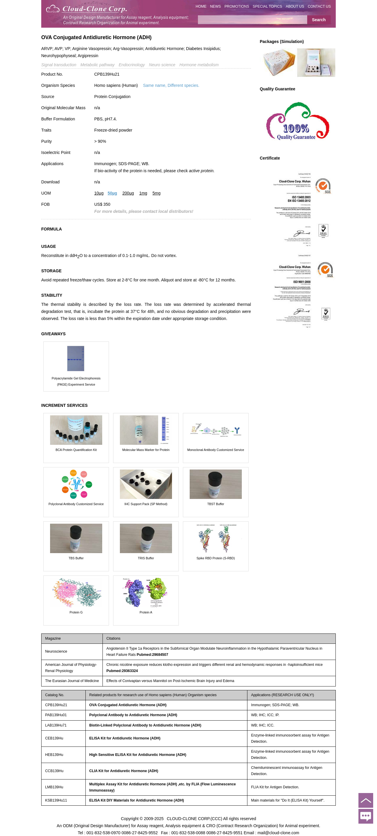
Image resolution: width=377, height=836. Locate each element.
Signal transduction (58, 64)
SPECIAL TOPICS (267, 6)
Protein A (146, 612)
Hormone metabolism (199, 64)
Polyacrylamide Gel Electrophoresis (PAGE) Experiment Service (76, 381)
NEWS (215, 6)
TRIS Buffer (146, 558)
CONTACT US (319, 6)
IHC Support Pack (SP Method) (146, 504)
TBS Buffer (76, 558)
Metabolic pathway (97, 64)
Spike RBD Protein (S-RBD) (215, 558)
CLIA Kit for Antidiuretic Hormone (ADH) (123, 771)
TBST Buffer (215, 504)
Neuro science (162, 64)
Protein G (76, 612)
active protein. (201, 170)
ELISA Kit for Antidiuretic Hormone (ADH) (124, 738)
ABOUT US (295, 6)
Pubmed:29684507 (152, 655)
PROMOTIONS (236, 6)
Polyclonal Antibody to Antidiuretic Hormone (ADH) (133, 715)
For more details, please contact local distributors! (143, 211)
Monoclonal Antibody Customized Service (215, 450)
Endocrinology (132, 64)
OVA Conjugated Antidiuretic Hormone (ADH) (127, 705)
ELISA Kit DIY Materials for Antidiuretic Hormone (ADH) (136, 800)
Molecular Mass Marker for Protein (145, 450)
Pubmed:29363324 (122, 671)
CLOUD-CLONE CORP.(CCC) (194, 818)
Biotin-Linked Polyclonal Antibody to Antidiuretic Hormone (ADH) (145, 725)
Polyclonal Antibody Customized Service (76, 504)
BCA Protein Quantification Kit (76, 450)
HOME (201, 6)
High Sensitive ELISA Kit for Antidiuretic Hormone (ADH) (137, 755)
